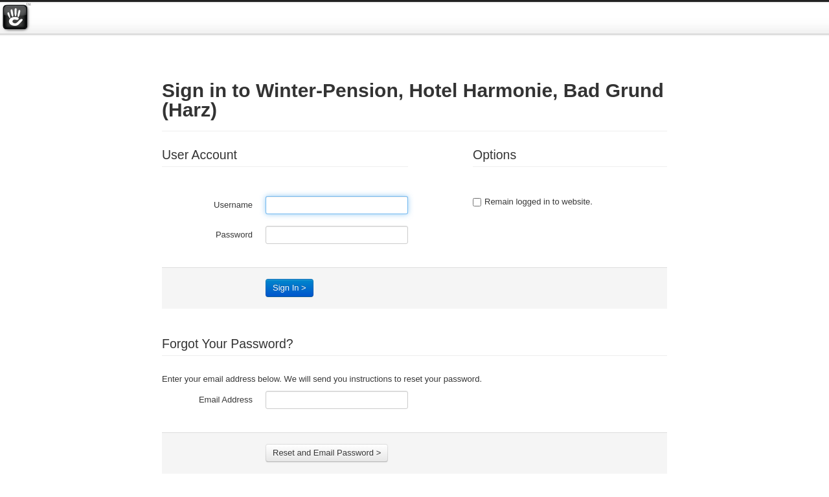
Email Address (226, 399)
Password (234, 234)
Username (233, 205)
